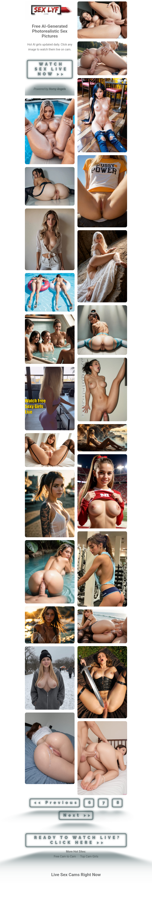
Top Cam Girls (89, 846)
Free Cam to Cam (65, 846)
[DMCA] (91, 918)
